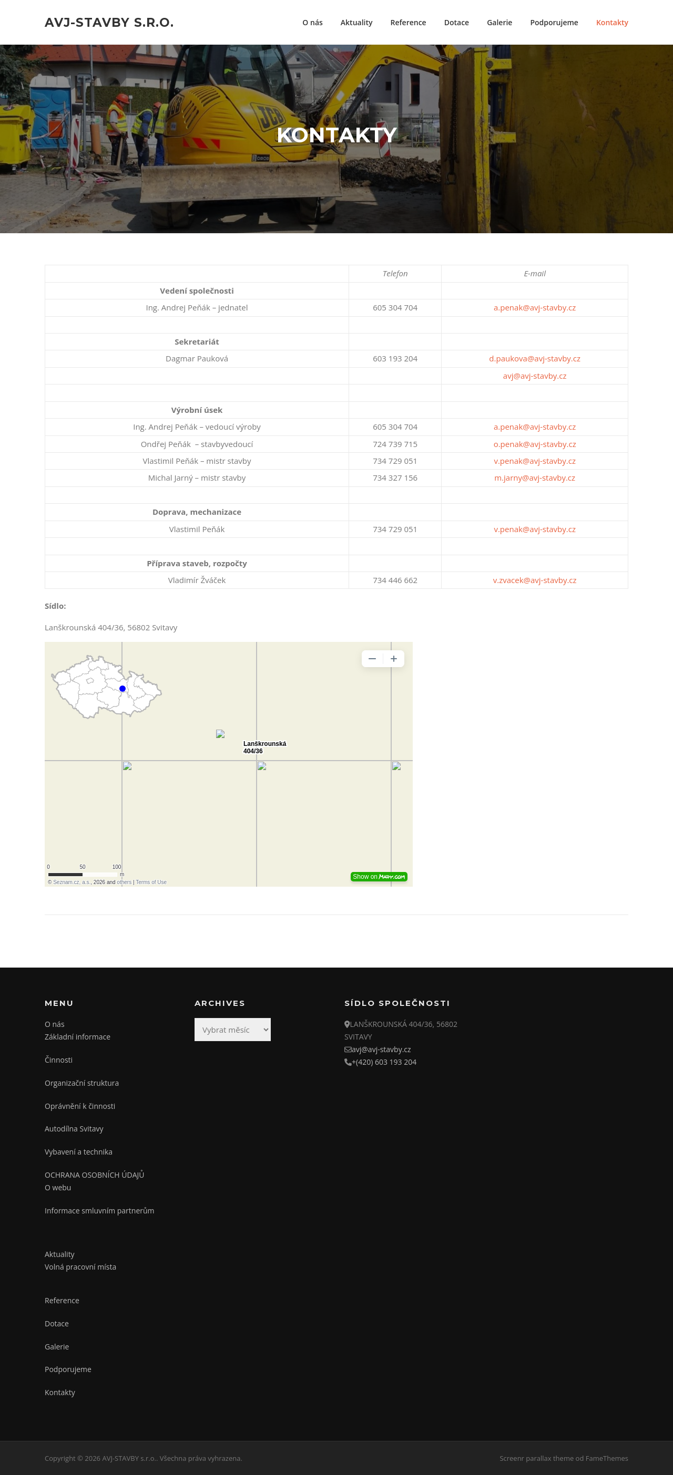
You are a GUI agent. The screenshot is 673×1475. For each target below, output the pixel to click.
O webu (58, 1187)
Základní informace (77, 1037)
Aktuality (357, 22)
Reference (408, 22)
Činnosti (59, 1060)
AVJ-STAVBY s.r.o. (109, 22)
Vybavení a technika (79, 1152)
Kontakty (612, 22)
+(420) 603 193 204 (384, 1062)
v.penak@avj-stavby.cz (535, 460)
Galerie (499, 22)
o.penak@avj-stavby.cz (535, 444)
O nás (312, 22)
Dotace (456, 22)
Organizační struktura (82, 1083)
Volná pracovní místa (80, 1267)
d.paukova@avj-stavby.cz (534, 358)
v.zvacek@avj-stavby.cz (535, 580)
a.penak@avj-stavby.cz (535, 307)
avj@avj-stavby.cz (535, 375)
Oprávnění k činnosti (80, 1106)
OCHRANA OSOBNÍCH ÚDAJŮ (94, 1175)
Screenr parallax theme (536, 1458)
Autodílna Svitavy (74, 1129)
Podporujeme (554, 22)
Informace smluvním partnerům (100, 1211)
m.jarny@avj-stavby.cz (534, 477)
